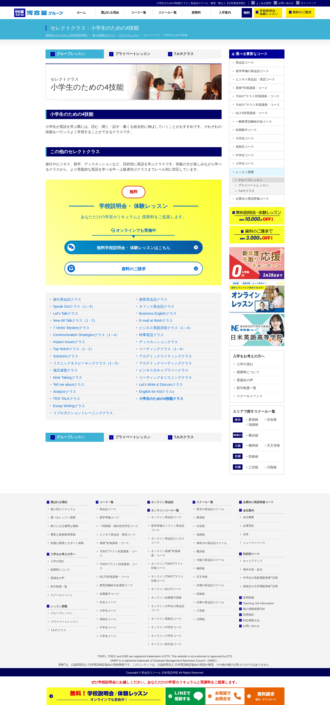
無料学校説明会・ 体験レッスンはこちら (133, 248)
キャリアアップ (252, 560)
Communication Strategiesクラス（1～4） (86, 335)
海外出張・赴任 (252, 569)
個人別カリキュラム (63, 509)
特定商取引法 (251, 620)
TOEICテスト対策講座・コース (257, 96)
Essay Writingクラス (69, 406)
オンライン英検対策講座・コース (165, 553)
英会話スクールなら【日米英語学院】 (67, 35)
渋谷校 (272, 419)
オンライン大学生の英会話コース (167, 608)
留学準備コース (109, 517)
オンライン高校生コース (166, 618)
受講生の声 (245, 380)
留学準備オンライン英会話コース (167, 527)
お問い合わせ (284, 3)
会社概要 (248, 517)
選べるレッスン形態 (63, 517)
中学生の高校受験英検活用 (260, 577)
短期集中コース (246, 129)
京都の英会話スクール (210, 585)
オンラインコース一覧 (165, 510)
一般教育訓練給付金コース (254, 121)
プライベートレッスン (132, 54)
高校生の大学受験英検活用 (260, 586)
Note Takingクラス (67, 377)
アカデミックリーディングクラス (165, 363)
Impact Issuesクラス (69, 342)
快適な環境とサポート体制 (67, 543)
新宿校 (253, 419)
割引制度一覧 (246, 388)
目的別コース (251, 553)
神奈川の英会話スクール (211, 543)
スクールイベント (250, 396)
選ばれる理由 (110, 12)
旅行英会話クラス (67, 299)
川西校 (272, 467)
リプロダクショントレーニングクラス (83, 413)
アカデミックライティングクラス (165, 356)
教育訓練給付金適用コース (116, 585)
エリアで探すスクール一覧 (254, 411)
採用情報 (248, 597)
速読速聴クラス (65, 370)
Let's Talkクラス (65, 313)
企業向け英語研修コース (252, 198)
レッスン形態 (245, 172)
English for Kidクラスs (156, 392)
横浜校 (253, 435)
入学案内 (225, 12)
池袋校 (253, 424)
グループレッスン (129, 35)
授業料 (196, 12)
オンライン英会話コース (166, 517)
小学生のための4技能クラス (161, 399)
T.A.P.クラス (184, 54)
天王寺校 (273, 445)
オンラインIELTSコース (166, 588)
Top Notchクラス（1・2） (73, 349)
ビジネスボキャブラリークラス (163, 370)
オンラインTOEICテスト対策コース (167, 565)
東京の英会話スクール (210, 509)
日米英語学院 (169, 672)
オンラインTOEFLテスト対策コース (167, 578)
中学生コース (245, 155)
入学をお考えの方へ (249, 356)
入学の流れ (245, 364)
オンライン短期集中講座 (166, 597)
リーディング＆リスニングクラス (165, 377)
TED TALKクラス (66, 399)
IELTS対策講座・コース (252, 113)
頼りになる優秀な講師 (64, 525)
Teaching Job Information (258, 603)
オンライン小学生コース (166, 635)
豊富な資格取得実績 (63, 534)
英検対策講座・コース (251, 87)
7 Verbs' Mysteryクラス (71, 328)
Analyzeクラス (64, 392)
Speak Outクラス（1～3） (74, 306)
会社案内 (248, 510)
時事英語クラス (151, 335)
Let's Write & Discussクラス (161, 385)
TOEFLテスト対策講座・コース (258, 104)
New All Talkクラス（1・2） (75, 320)
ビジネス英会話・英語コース (255, 79)
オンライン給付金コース (166, 643)
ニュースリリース (254, 542)
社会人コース (108, 602)
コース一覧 (138, 12)
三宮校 (253, 467)
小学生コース (245, 163)
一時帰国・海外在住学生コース (119, 525)
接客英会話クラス (153, 299)
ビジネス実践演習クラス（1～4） (165, 328)
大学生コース (245, 138)
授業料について (248, 372)
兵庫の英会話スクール (210, 602)
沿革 (246, 534)
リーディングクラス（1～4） (162, 349)
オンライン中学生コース (166, 627)
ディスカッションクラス (158, 342)
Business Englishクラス (158, 313)
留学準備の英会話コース (252, 71)
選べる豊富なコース (103, 35)
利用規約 (248, 614)
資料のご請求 (133, 269)
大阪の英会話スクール (210, 559)
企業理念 (248, 525)
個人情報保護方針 (254, 608)
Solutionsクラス (65, 356)
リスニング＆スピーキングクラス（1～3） (86, 363)
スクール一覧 (167, 12)
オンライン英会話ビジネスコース (167, 540)
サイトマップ (306, 3)
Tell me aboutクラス (69, 385)
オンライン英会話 (162, 502)
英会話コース (245, 62)
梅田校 (253, 445)
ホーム (81, 12)
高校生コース (245, 146)
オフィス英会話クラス (156, 306)
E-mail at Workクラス (156, 320)
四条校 (253, 456)
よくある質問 (261, 3)
